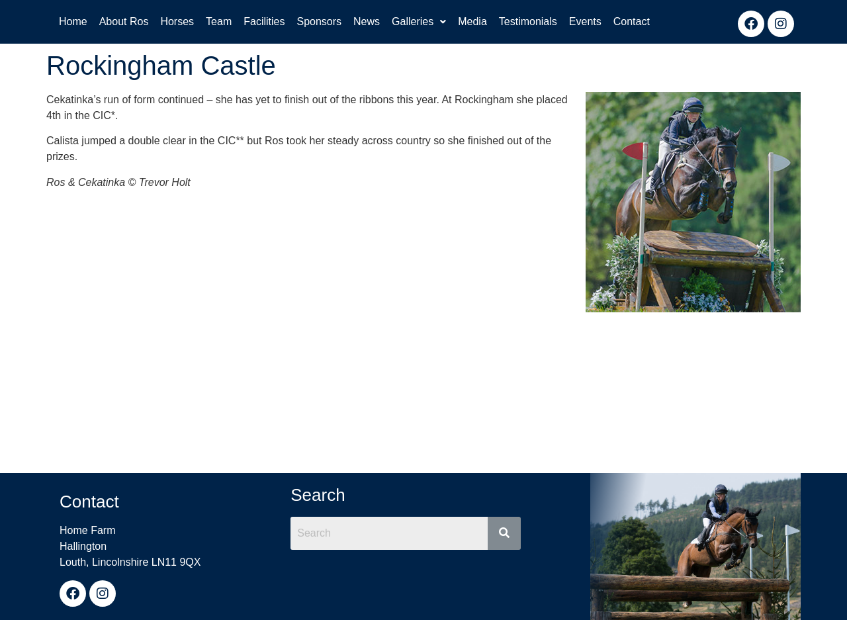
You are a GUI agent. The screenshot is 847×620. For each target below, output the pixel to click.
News (366, 21)
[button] (419, 22)
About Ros (124, 21)
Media (472, 21)
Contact (631, 21)
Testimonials (528, 21)
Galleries (419, 21)
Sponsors (318, 21)
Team (219, 21)
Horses (177, 21)
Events (585, 21)
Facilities (264, 21)
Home (73, 21)
